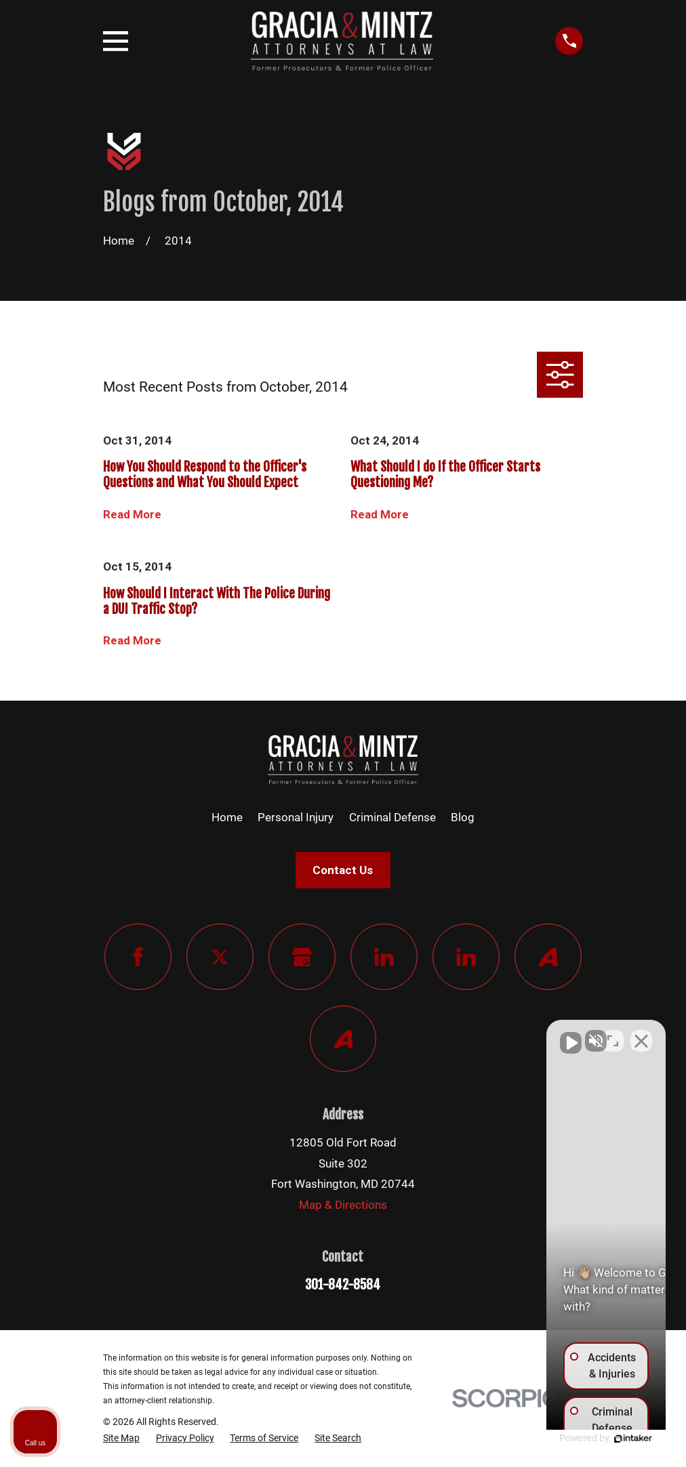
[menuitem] (121, 1438)
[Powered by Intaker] (570, 1438)
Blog (463, 817)
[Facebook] (138, 957)
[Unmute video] (446, 1034)
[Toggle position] (613, 1034)
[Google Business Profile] (302, 957)
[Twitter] (220, 957)
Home (227, 817)
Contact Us (342, 870)
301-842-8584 (342, 1285)
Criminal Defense (392, 817)
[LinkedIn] (384, 957)
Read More (132, 514)
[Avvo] (548, 957)
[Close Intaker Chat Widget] (641, 1034)
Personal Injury (296, 817)
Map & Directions (343, 1205)
